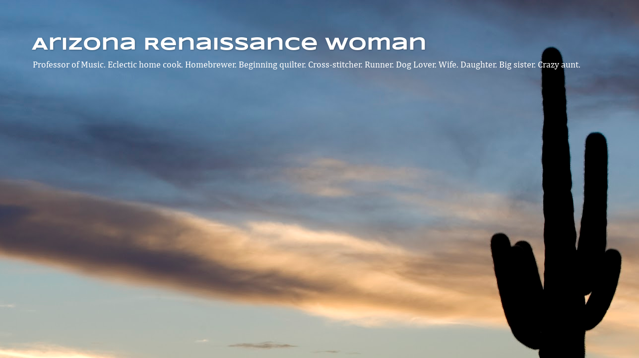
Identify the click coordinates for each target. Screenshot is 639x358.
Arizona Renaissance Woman (229, 44)
